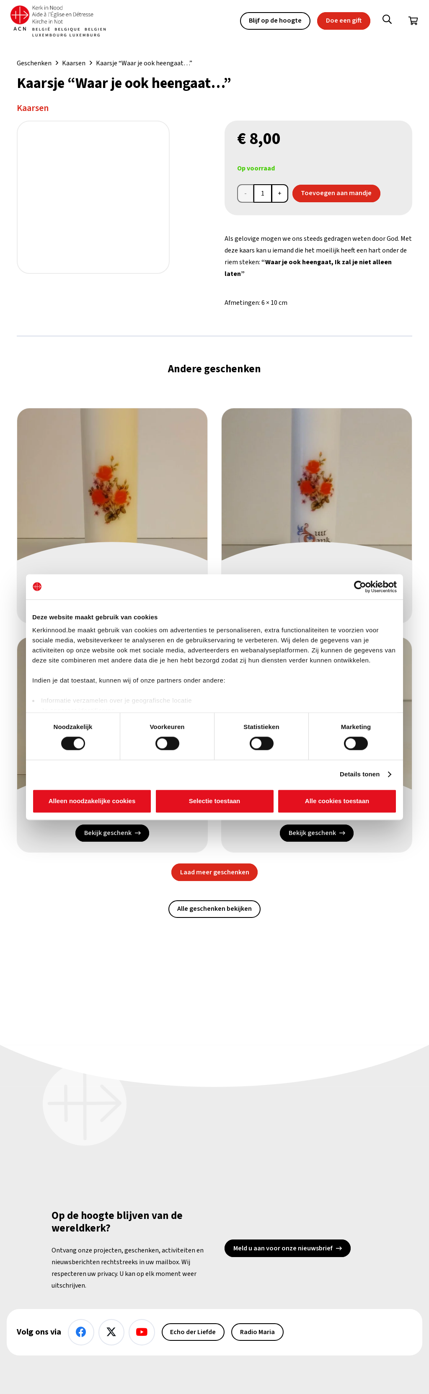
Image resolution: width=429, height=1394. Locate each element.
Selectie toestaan (214, 800)
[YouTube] (142, 1332)
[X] (111, 1332)
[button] (387, 21)
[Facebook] (81, 1332)
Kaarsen (73, 63)
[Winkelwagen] (413, 20)
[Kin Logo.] (58, 21)
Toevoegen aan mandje (336, 193)
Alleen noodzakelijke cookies (92, 800)
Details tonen (360, 774)
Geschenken (34, 63)
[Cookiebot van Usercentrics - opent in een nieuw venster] (360, 586)
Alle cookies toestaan (337, 800)
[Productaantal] (262, 193)
